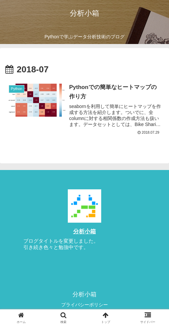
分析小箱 (84, 231)
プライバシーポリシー (84, 304)
